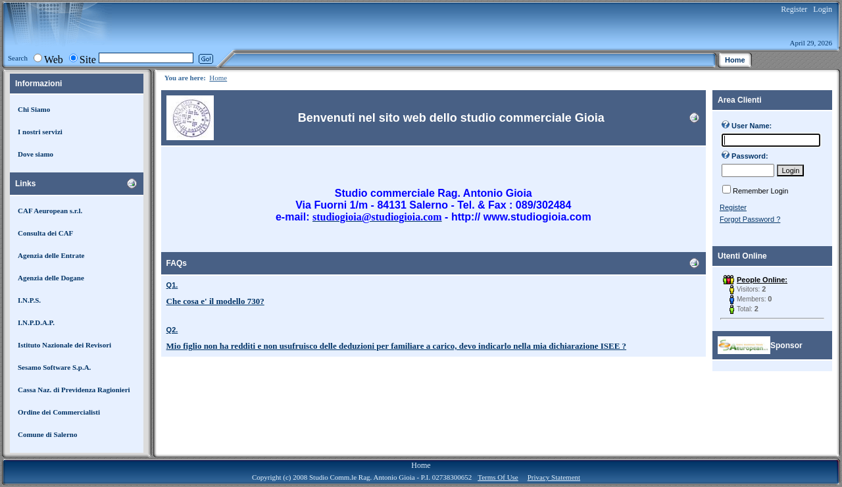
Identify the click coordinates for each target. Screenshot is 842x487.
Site (88, 59)
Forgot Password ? (750, 219)
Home (218, 78)
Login (822, 9)
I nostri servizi (40, 132)
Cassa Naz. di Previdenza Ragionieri (74, 390)
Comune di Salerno (47, 434)
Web (53, 59)
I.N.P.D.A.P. (36, 322)
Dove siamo (35, 154)
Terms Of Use (498, 477)
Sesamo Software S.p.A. (54, 367)
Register (794, 9)
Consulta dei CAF (45, 233)
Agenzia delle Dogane (51, 278)
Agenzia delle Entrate (51, 255)
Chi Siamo (34, 109)
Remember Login (760, 191)
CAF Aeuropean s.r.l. (50, 211)
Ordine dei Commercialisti (59, 412)
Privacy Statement (554, 477)
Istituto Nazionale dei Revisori (64, 345)
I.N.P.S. (29, 300)
